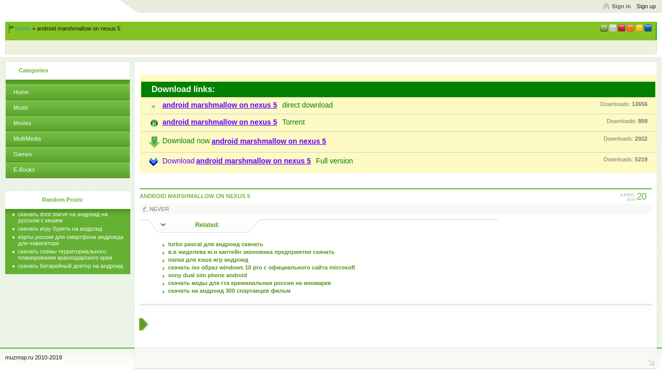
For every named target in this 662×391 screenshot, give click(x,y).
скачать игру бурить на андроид (60, 228)
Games (22, 154)
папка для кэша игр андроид (208, 260)
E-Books (24, 170)
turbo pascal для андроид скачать (215, 244)
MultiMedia (27, 139)
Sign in (621, 6)
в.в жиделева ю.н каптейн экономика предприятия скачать (251, 252)
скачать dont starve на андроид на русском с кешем (63, 217)
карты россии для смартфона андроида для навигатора (71, 240)
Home (23, 28)
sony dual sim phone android (207, 275)
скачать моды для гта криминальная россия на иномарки (249, 283)
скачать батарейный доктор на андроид (70, 266)
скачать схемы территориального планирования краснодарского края (65, 254)
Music (20, 107)
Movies (22, 123)
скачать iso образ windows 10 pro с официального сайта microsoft (261, 267)
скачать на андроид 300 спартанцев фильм (229, 291)
